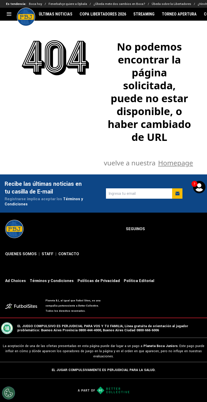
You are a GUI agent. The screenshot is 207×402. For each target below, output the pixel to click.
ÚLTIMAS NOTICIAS (55, 14)
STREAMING (144, 14)
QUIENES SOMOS (21, 254)
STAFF (47, 254)
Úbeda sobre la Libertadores (171, 4)
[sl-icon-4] (187, 229)
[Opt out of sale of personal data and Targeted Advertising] (8, 393)
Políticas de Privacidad (99, 281)
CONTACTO (68, 254)
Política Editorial (139, 281)
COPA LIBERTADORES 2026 (103, 14)
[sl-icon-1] (153, 229)
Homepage (175, 162)
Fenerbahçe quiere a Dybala (68, 4)
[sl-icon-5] (199, 229)
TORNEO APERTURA (179, 14)
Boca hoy (35, 4)
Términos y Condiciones (52, 281)
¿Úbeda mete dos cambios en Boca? (119, 4)
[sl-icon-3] (176, 229)
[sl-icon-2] (165, 229)
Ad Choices (15, 281)
